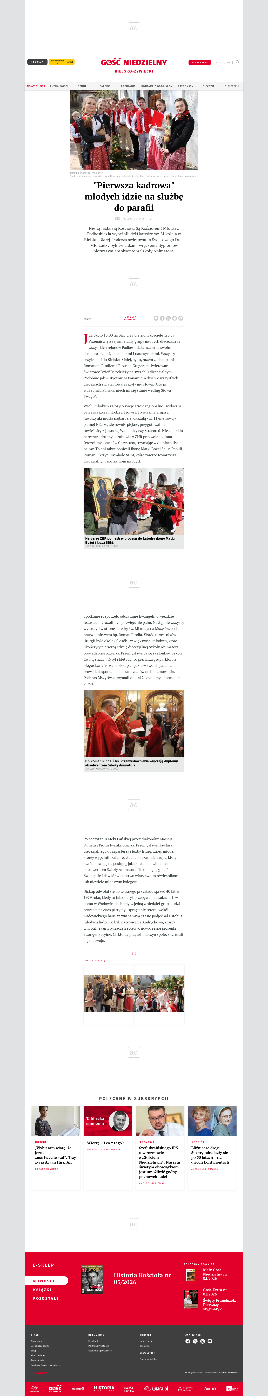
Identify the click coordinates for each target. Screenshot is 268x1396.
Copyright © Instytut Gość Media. (199, 1373)
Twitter (169, 317)
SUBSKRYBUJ (199, 62)
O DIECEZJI (232, 86)
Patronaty (185, 86)
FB (163, 317)
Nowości (41, 1281)
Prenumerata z (57, 62)
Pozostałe (41, 1298)
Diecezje (209, 86)
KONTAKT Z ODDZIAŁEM (157, 86)
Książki (41, 1289)
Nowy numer (36, 86)
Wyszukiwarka (237, 62)
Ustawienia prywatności (100, 1350)
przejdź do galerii (134, 219)
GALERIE (105, 86)
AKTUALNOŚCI (59, 86)
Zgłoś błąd (39, 1373)
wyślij (181, 317)
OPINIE (82, 86)
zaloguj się (223, 62)
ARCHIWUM (128, 86)
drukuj (175, 317)
